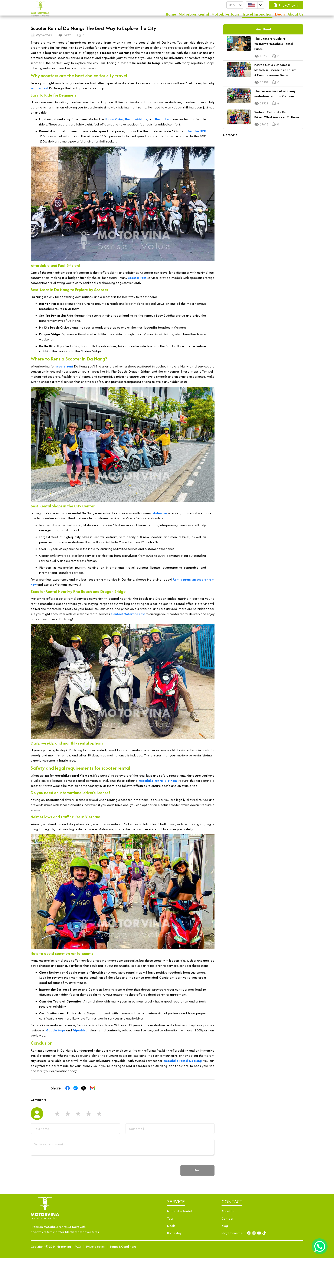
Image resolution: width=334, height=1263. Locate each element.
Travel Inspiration (257, 15)
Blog (225, 1230)
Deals (280, 15)
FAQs (78, 1251)
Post (196, 1175)
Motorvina (230, 139)
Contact (227, 1223)
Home (171, 15)
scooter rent (39, 93)
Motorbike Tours (226, 15)
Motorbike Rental (194, 15)
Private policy (95, 1251)
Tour (170, 1223)
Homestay (174, 1238)
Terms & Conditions (122, 1251)
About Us (295, 15)
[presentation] (63, 1175)
